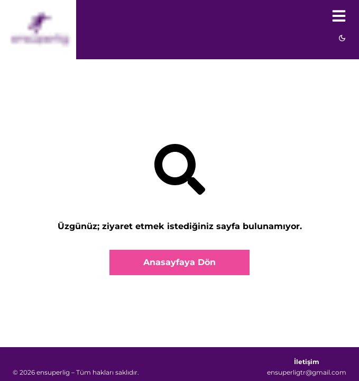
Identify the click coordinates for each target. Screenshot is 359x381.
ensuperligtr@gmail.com (306, 372)
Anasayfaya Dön (179, 262)
